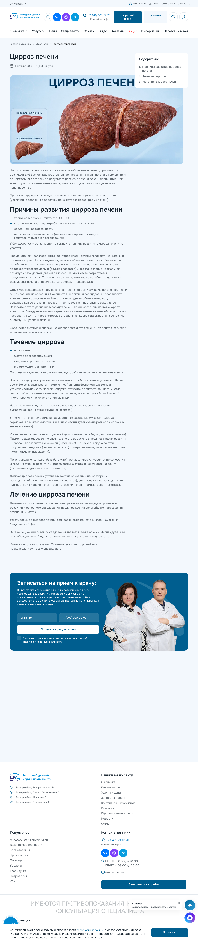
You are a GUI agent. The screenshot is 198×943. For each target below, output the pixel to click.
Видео (102, 31)
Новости (107, 818)
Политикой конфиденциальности (42, 641)
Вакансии (107, 808)
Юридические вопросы (117, 813)
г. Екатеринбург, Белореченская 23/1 (34, 787)
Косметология (20, 850)
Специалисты (70, 31)
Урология (16, 865)
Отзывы (89, 31)
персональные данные (90, 930)
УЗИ (13, 881)
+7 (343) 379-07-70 (99, 15)
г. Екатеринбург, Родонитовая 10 (32, 802)
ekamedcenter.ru (116, 872)
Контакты (117, 31)
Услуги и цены (111, 792)
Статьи (106, 824)
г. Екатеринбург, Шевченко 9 (30, 797)
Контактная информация (118, 803)
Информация (150, 31)
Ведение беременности (26, 844)
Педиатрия (17, 860)
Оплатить (155, 15)
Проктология (19, 855)
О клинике (108, 782)
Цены (53, 31)
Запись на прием (113, 797)
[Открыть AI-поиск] (189, 907)
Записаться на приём (144, 884)
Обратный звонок (128, 17)
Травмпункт (18, 871)
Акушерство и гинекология (29, 839)
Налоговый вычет (176, 31)
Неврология (18, 876)
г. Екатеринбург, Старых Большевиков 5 (36, 792)
